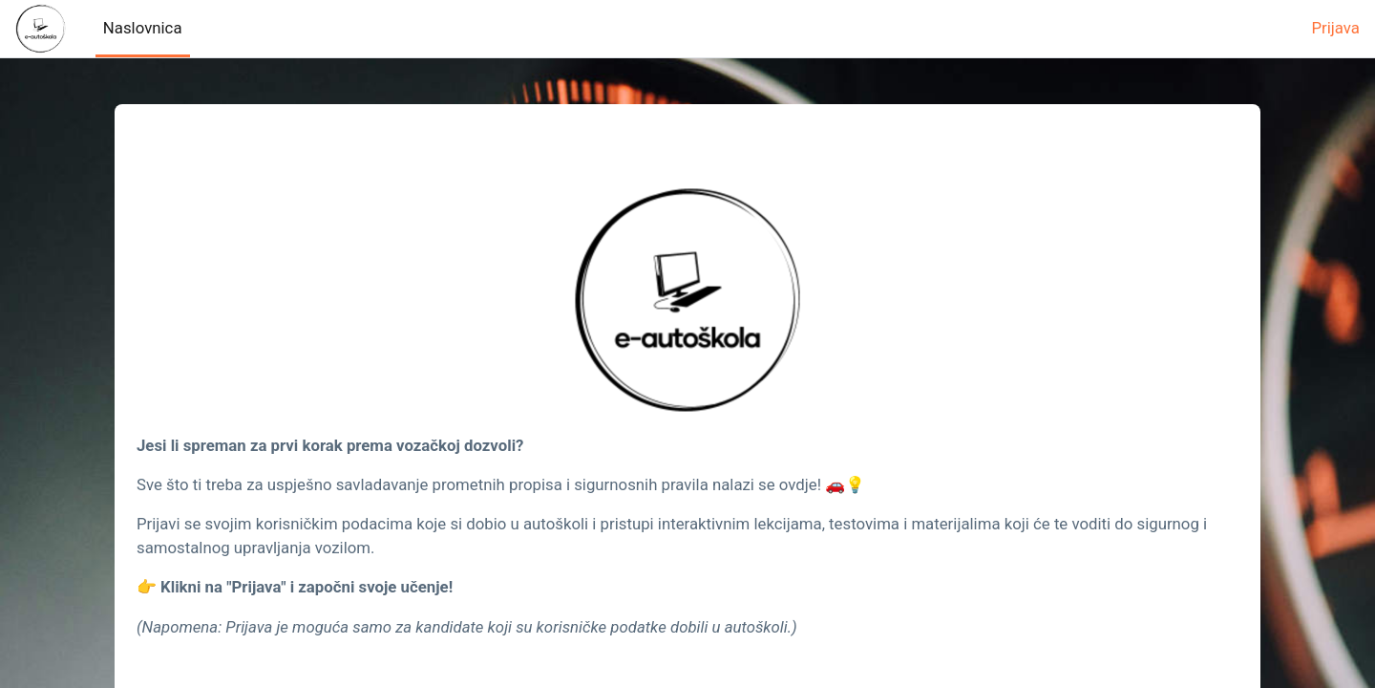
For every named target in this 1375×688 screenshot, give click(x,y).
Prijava (1335, 27)
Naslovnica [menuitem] (142, 27)
